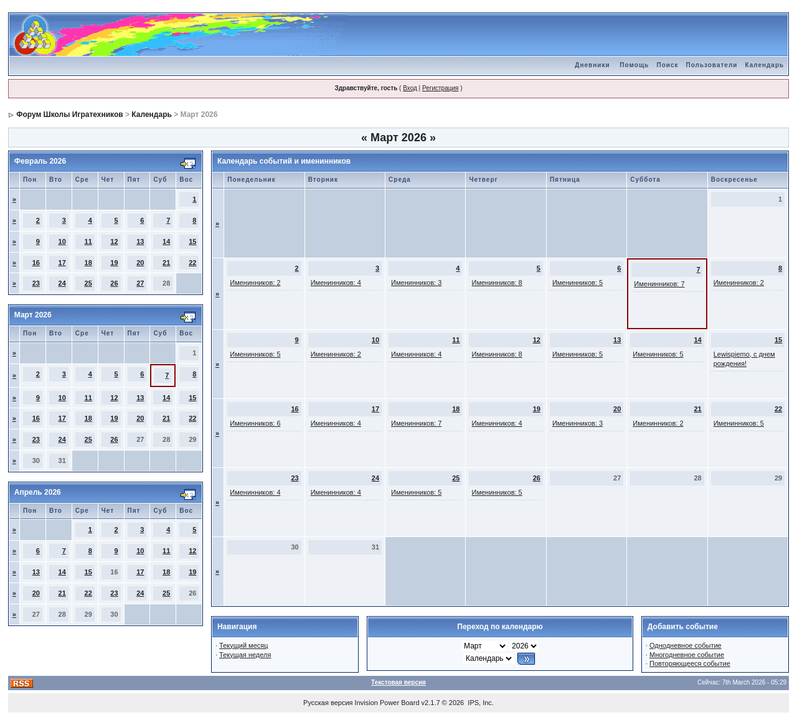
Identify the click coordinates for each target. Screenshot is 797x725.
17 (62, 262)
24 (62, 283)
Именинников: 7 (659, 284)
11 (88, 241)
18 (88, 262)
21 (166, 262)
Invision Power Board (387, 702)
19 (114, 262)
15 (192, 241)
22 (192, 262)
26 (114, 283)
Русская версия (327, 702)
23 (36, 283)
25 (88, 283)
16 (36, 262)
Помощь (634, 65)
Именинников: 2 (255, 282)
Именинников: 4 (336, 282)
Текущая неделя (245, 654)
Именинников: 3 (416, 282)
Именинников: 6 (255, 423)
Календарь (764, 65)
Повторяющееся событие (689, 663)
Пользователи (711, 65)
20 (140, 262)
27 (140, 283)
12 (114, 241)
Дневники (592, 65)
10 (62, 241)
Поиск (667, 65)
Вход (410, 88)
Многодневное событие (686, 654)
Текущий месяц (243, 645)
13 (140, 241)
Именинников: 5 (577, 282)
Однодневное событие (685, 645)
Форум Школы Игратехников (69, 114)
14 (166, 241)
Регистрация (440, 88)
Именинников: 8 (496, 282)
